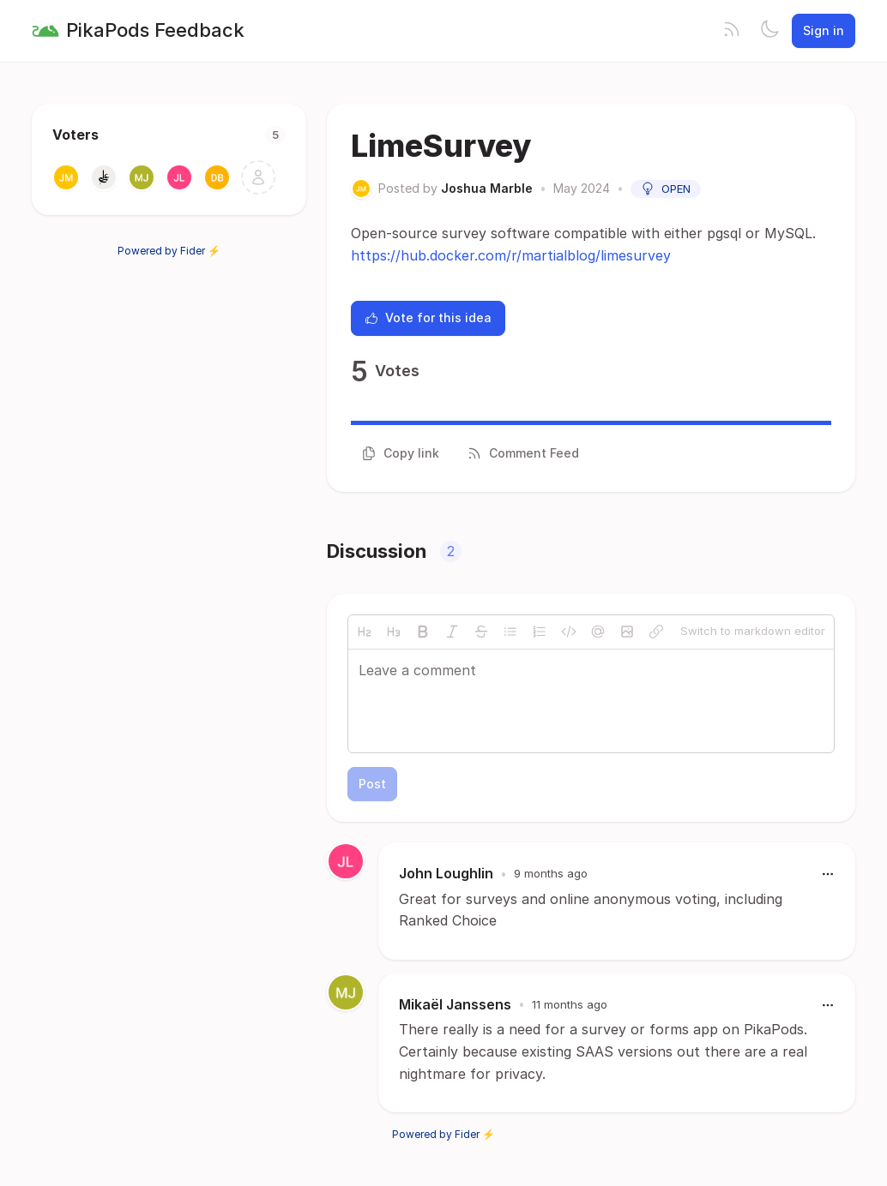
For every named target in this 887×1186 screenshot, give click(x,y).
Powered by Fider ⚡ (169, 250)
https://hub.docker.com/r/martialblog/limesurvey (511, 255)
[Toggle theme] (769, 31)
